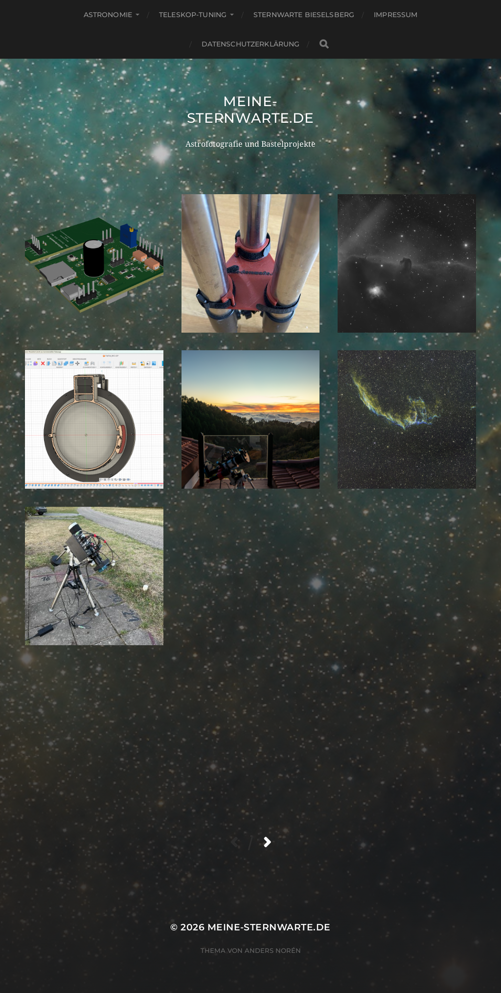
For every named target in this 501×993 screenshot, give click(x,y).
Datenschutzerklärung (251, 44)
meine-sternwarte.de (250, 109)
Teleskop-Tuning (193, 14)
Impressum (395, 14)
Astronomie (108, 14)
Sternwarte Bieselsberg (303, 14)
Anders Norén (273, 950)
